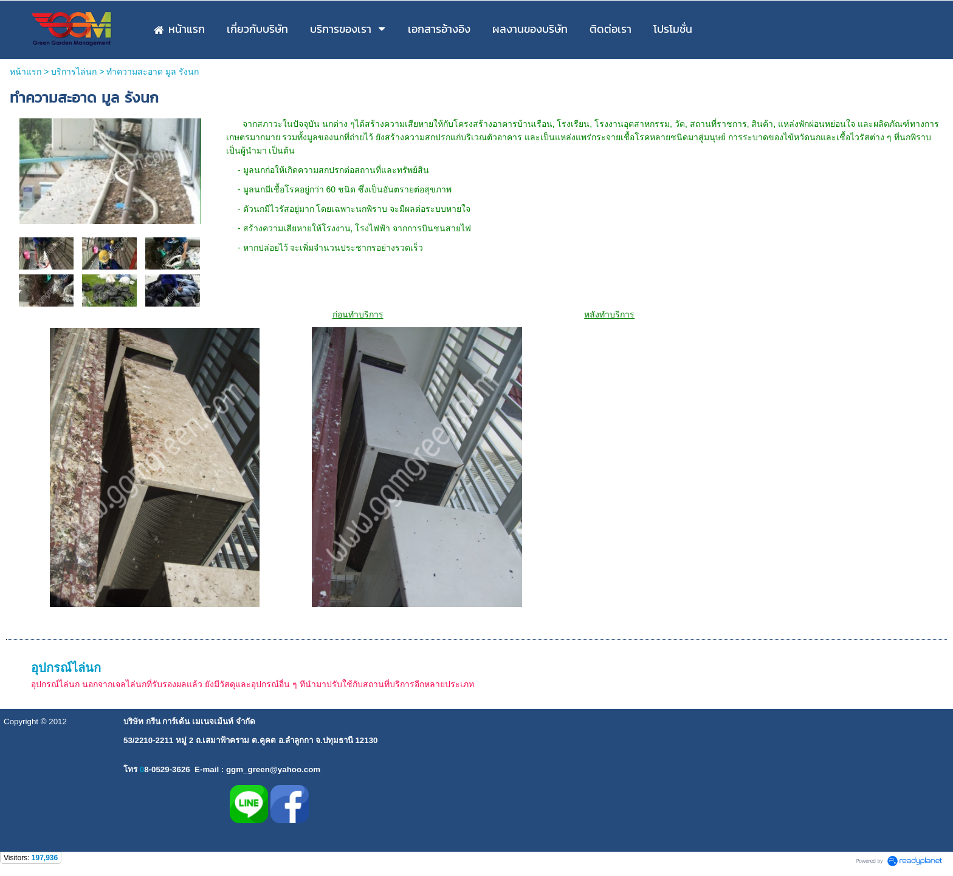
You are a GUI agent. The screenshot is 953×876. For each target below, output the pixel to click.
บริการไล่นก (74, 71)
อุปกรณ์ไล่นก (66, 667)
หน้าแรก (25, 71)
